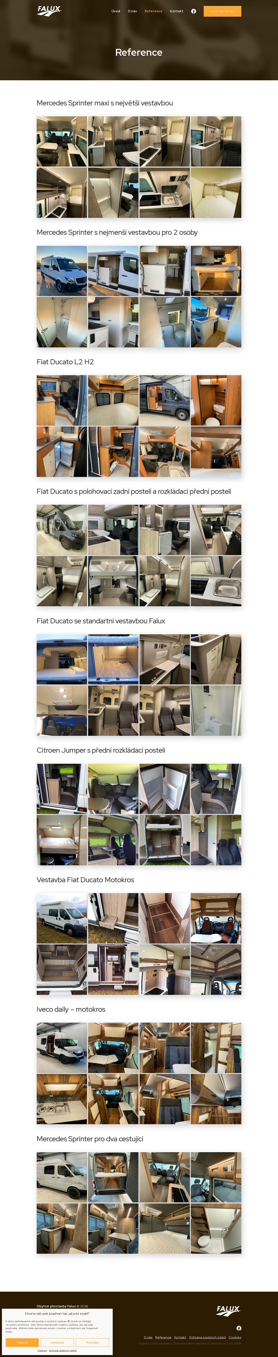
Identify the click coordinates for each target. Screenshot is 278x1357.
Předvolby (92, 1342)
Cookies (42, 1350)
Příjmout (22, 1342)
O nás (132, 11)
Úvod (116, 11)
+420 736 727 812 (222, 11)
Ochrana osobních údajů (63, 1350)
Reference (153, 11)
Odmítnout (57, 1342)
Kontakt (177, 11)
